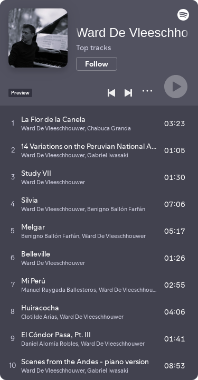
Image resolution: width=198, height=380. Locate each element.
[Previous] (111, 93)
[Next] (128, 93)
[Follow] (96, 64)
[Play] (175, 86)
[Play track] (13, 123)
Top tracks (93, 47)
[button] (183, 18)
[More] (147, 90)
